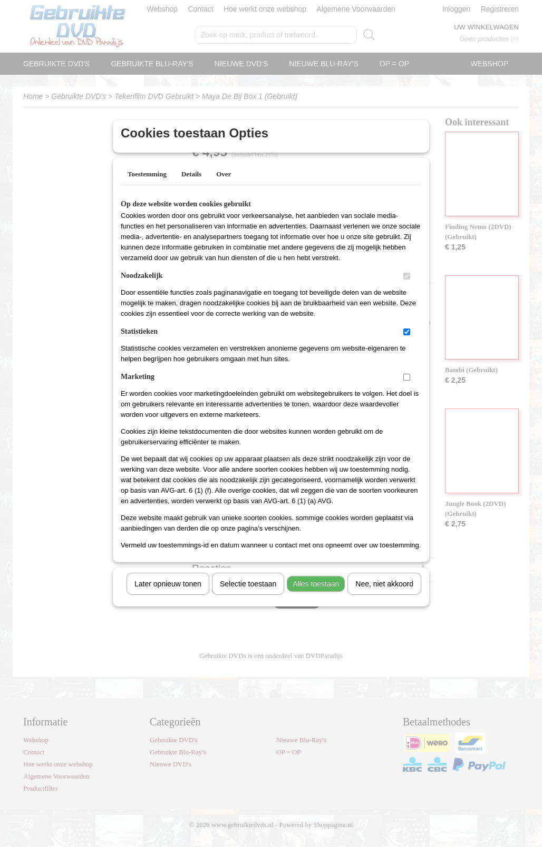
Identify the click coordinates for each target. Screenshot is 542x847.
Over (223, 188)
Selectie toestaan (248, 597)
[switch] (406, 289)
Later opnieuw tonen (167, 597)
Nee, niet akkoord (384, 597)
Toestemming (147, 188)
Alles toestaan (316, 597)
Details (191, 188)
